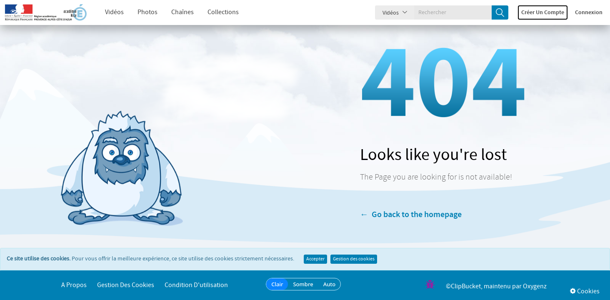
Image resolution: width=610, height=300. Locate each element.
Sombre (303, 284)
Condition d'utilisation (196, 285)
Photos (140, 12)
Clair (277, 284)
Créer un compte (542, 12)
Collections (216, 12)
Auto (329, 284)
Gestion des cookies (354, 259)
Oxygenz (535, 286)
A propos (74, 285)
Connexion (588, 12)
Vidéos (107, 12)
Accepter (315, 259)
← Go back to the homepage (411, 214)
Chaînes (175, 12)
